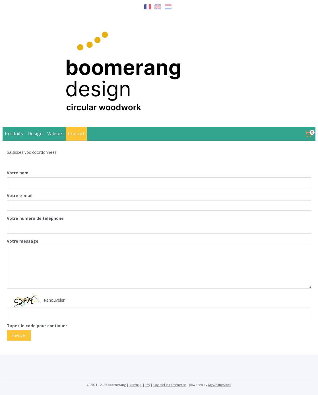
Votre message (22, 241)
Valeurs (55, 133)
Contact (76, 133)
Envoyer (18, 335)
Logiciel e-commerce (169, 384)
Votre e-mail (19, 195)
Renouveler (54, 299)
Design (35, 133)
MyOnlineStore (219, 384)
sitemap (135, 384)
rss (147, 384)
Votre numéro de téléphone (35, 218)
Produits (14, 133)
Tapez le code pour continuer (37, 325)
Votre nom (17, 172)
